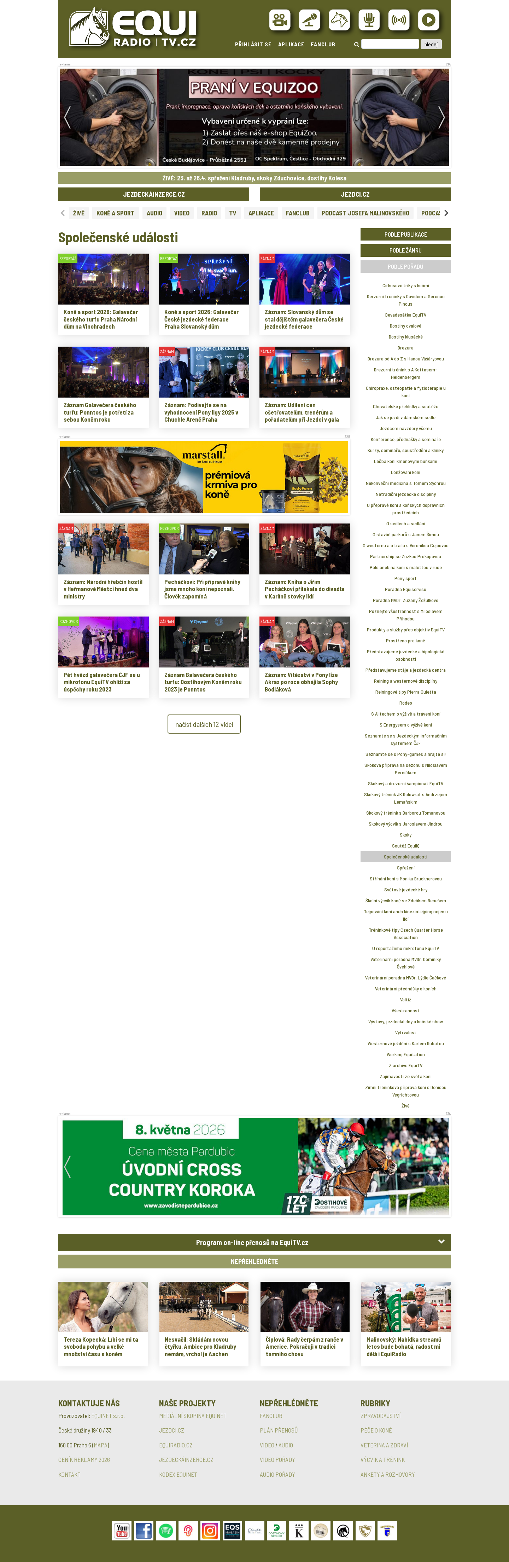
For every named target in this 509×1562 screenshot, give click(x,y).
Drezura (406, 348)
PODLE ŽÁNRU (406, 250)
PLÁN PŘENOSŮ (279, 1430)
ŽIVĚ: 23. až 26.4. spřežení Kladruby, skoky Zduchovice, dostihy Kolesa (254, 178)
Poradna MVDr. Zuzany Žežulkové (405, 600)
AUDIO (154, 213)
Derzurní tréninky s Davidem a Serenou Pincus (406, 300)
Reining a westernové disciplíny (405, 681)
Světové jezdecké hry (405, 889)
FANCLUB (323, 44)
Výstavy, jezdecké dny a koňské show (405, 1021)
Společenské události (405, 857)
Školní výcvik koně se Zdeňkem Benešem (405, 900)
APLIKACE (291, 44)
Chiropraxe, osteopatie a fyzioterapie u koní (406, 391)
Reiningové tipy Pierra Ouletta (405, 692)
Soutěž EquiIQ (406, 846)
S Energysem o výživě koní (406, 725)
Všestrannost (406, 1010)
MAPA (100, 1444)
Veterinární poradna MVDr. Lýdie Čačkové (405, 977)
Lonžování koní (405, 472)
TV (232, 213)
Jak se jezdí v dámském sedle (405, 417)
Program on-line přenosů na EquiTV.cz (252, 1242)
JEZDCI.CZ (355, 194)
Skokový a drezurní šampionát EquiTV (405, 783)
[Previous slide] (63, 213)
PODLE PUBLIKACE (406, 234)
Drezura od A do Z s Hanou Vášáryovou (406, 358)
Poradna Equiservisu (405, 589)
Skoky (405, 835)
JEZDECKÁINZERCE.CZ (154, 194)
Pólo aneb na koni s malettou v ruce (406, 567)
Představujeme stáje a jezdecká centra (405, 670)
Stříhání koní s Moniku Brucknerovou (406, 878)
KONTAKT (69, 1474)
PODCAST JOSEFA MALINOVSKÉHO (365, 213)
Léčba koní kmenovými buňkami (405, 461)
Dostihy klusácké (406, 337)
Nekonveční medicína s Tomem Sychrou (406, 483)
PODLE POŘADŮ (405, 266)
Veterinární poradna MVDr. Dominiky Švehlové (405, 963)
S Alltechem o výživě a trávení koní (405, 714)
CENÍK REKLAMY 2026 (84, 1459)
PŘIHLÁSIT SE (253, 44)
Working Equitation (406, 1054)
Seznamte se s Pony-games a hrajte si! (405, 754)
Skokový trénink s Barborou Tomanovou (405, 813)
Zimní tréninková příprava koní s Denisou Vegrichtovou (405, 1091)
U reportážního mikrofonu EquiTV (405, 948)
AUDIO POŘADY (277, 1474)
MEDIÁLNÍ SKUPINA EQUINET (193, 1415)
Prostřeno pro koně (405, 640)
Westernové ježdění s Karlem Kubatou (406, 1043)
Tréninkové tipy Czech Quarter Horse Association (406, 933)
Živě (406, 1106)
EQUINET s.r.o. (108, 1415)
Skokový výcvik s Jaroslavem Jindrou (406, 824)
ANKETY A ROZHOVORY (388, 1474)
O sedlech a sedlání (405, 523)
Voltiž (405, 999)
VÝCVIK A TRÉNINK (383, 1459)
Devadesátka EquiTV (405, 315)
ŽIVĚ (78, 213)
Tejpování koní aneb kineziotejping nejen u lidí (406, 915)
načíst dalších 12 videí (204, 724)
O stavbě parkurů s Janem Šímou (406, 534)
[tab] (254, 1242)
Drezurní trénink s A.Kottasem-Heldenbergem (405, 373)
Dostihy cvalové (405, 326)
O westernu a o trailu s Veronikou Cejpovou (406, 545)
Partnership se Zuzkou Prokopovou (405, 556)
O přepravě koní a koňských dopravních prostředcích (406, 508)
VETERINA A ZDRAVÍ (384, 1444)
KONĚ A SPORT (115, 213)
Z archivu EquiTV (405, 1065)
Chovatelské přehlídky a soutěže (405, 406)
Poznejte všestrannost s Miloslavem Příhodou (406, 614)
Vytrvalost (405, 1032)
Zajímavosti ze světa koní (406, 1076)
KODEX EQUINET (178, 1474)
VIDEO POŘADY (277, 1459)
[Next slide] (446, 213)
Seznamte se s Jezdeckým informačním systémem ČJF (406, 739)
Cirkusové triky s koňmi (405, 285)
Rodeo (405, 703)
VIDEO (181, 213)
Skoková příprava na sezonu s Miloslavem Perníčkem (405, 768)
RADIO (209, 213)
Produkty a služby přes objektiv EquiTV (406, 629)
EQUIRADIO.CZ (176, 1444)
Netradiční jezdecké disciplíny (406, 494)
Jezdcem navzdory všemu (406, 428)
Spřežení (406, 867)
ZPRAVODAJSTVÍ (380, 1415)
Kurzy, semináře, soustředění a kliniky (406, 450)
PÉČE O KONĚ (376, 1430)
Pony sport (405, 578)
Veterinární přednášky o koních (406, 988)
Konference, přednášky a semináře (406, 439)
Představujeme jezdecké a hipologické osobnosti (405, 655)
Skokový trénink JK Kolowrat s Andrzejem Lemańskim (405, 798)
